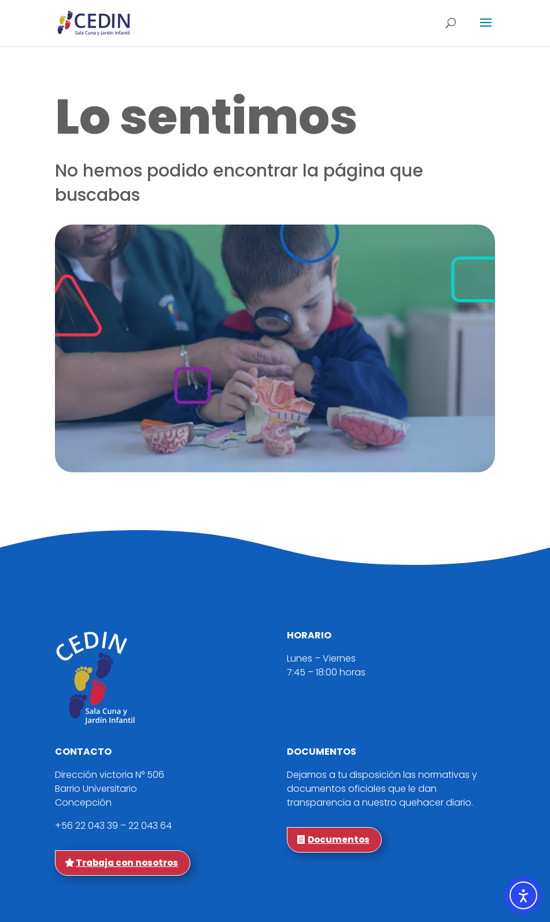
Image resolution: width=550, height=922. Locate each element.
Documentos (339, 839)
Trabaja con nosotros (127, 863)
